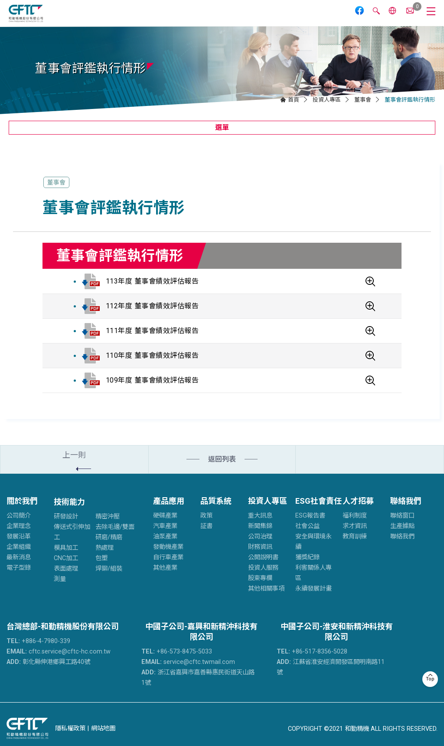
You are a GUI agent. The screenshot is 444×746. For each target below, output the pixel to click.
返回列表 (222, 459)
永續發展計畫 (313, 588)
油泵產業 (165, 536)
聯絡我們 (405, 500)
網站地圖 (103, 728)
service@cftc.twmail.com (188, 662)
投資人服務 (263, 567)
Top (430, 679)
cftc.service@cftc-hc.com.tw (59, 651)
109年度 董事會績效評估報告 (152, 380)
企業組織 (19, 547)
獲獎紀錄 (307, 557)
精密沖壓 (107, 516)
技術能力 (69, 501)
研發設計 (66, 516)
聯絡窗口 (402, 515)
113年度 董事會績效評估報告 (152, 281)
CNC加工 (66, 558)
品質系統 (216, 500)
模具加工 (66, 547)
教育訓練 (355, 536)
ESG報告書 (310, 515)
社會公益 (307, 526)
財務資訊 (260, 547)
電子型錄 (19, 567)
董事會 (362, 99)
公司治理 (260, 536)
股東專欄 (260, 578)
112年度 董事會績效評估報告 (152, 306)
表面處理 (66, 568)
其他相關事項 (266, 588)
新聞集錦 (260, 526)
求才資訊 (355, 526)
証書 (206, 526)
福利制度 (355, 515)
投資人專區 (327, 99)
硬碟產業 (165, 515)
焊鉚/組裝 (108, 568)
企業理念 (19, 526)
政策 (206, 515)
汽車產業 (165, 526)
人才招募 (358, 500)
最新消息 (19, 557)
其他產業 (165, 567)
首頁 (293, 99)
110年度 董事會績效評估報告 (152, 355)
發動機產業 (168, 547)
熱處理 (104, 547)
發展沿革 (19, 536)
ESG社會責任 (318, 500)
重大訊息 (260, 515)
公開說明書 (263, 557)
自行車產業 (168, 557)
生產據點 (402, 526)
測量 (60, 579)
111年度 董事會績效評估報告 (152, 331)
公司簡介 (19, 515)
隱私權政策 (70, 728)
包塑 (101, 558)
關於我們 (22, 500)
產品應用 (168, 500)
